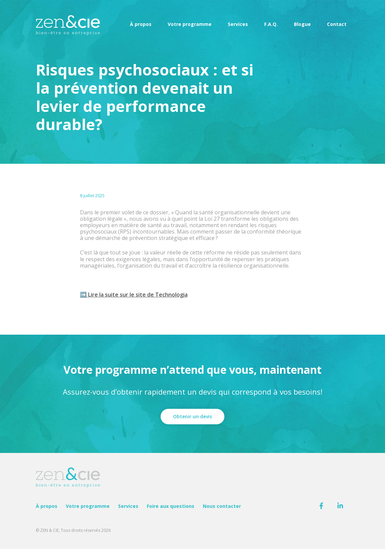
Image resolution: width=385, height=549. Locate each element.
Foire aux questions (170, 506)
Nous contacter (222, 506)
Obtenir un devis (192, 416)
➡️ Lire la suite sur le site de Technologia (134, 294)
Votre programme (190, 24)
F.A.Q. (271, 24)
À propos (141, 24)
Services (238, 24)
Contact (337, 24)
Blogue (302, 24)
